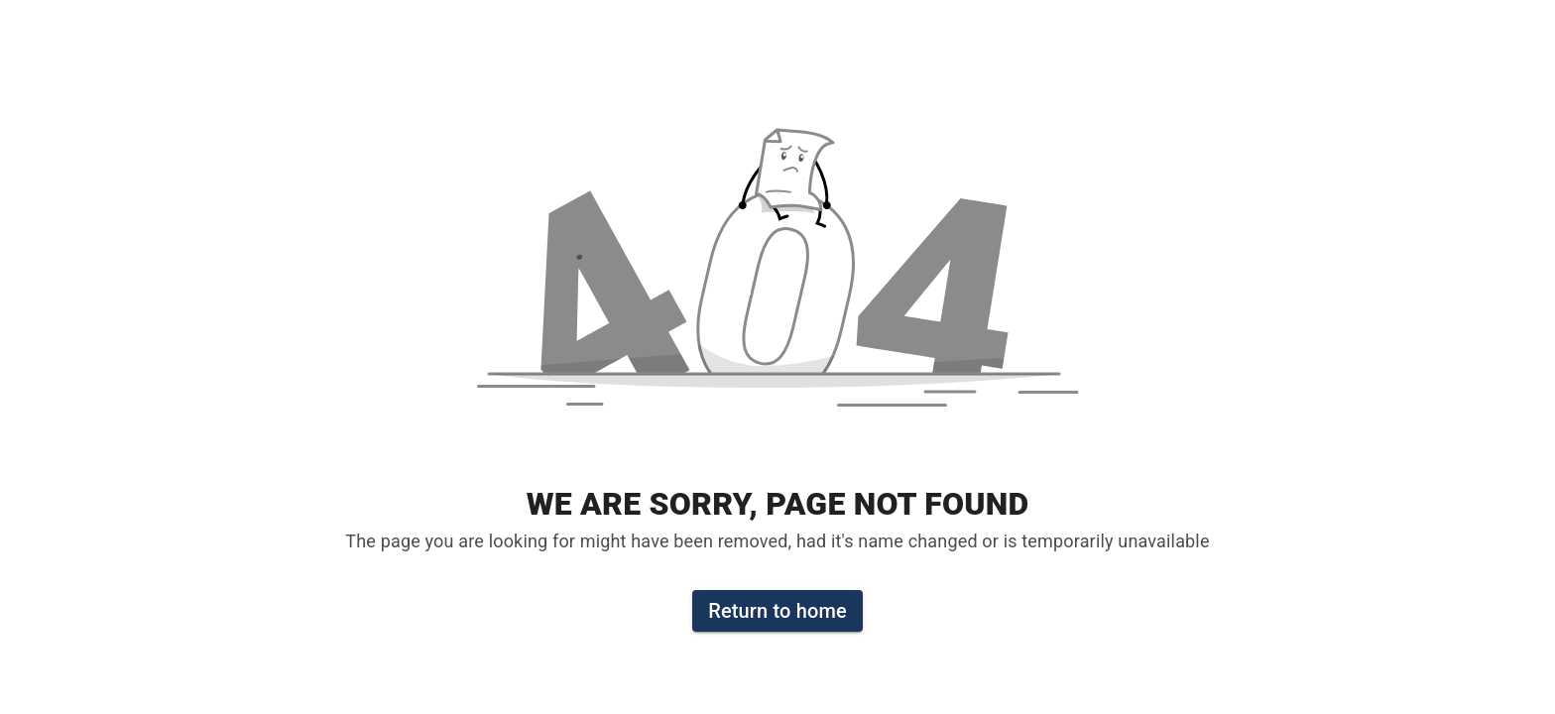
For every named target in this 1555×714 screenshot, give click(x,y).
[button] (777, 281)
